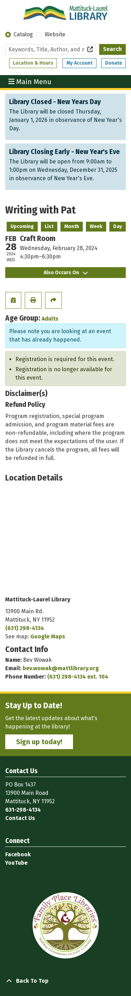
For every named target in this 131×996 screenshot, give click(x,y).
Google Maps (47, 636)
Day (117, 226)
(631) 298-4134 (24, 628)
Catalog (23, 34)
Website (55, 34)
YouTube (16, 862)
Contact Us (20, 818)
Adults (50, 318)
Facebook (18, 854)
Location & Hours (33, 63)
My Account (79, 63)
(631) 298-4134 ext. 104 (77, 676)
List (49, 226)
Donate (113, 63)
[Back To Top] (65, 981)
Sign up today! (39, 742)
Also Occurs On (66, 273)
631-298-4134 (23, 809)
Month (71, 226)
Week (96, 226)
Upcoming (22, 226)
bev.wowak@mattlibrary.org (61, 668)
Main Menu (30, 81)
